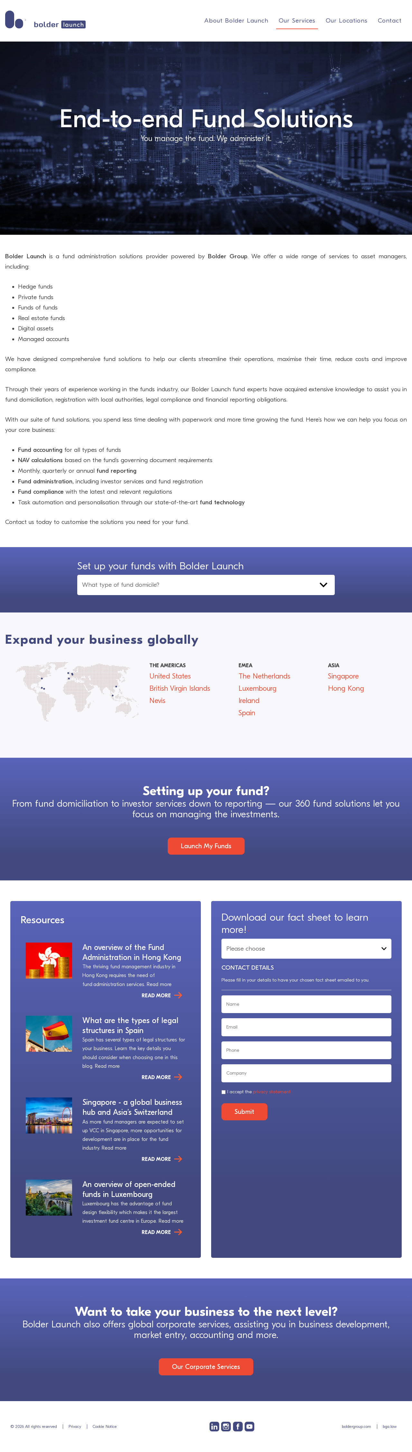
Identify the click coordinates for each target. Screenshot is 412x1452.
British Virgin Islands (179, 688)
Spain (247, 713)
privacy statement (272, 1092)
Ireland (249, 701)
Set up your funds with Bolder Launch (160, 566)
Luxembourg (257, 688)
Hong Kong (346, 688)
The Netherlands (264, 676)
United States (170, 676)
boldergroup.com (356, 1426)
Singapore (343, 676)
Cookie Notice (105, 1426)
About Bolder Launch (236, 20)
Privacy (75, 1426)
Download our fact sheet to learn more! (294, 923)
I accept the (259, 1092)
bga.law (390, 1426)
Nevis (157, 701)
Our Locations (347, 20)
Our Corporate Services (206, 1367)
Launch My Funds (206, 846)
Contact (390, 20)
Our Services (297, 20)
